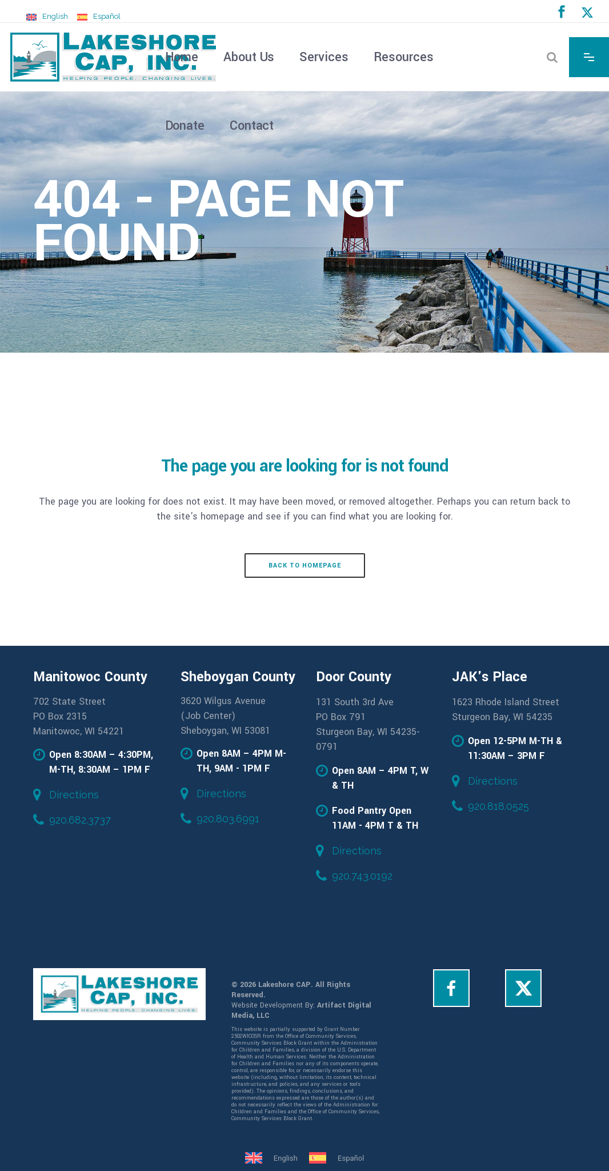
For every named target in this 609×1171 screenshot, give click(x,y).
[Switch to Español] (99, 16)
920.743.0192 (362, 876)
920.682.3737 (80, 820)
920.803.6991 (228, 819)
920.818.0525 (498, 806)
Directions (74, 795)
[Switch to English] (47, 16)
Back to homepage (305, 565)
